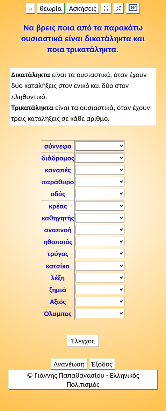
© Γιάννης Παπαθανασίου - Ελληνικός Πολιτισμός (83, 380)
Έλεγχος (83, 340)
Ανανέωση (69, 364)
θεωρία (50, 8)
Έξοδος (102, 364)
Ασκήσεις (82, 8)
